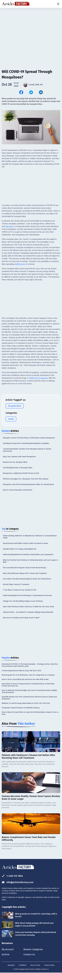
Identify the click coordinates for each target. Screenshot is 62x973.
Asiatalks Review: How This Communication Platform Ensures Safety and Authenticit (29, 698)
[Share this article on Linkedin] (41, 92)
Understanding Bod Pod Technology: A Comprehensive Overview (27, 595)
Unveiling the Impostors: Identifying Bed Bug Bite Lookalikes (26, 443)
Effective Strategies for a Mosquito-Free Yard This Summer (25, 479)
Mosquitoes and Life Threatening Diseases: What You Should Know (28, 484)
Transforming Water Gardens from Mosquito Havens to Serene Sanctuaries (27, 450)
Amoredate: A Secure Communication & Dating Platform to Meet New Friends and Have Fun (28, 685)
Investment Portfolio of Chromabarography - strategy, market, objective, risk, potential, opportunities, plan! (30, 665)
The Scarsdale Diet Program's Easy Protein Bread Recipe (24, 568)
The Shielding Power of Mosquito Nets (17, 468)
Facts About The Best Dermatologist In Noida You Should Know (27, 579)
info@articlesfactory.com (17, 882)
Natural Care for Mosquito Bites (15, 462)
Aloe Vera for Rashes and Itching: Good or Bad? (21, 618)
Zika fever (9, 226)
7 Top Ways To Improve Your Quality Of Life (19, 590)
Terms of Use (35, 965)
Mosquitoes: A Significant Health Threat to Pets (21, 473)
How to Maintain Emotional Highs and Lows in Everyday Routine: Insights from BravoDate (29, 691)
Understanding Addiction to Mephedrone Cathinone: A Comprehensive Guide (30, 537)
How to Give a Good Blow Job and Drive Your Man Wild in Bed (25, 679)
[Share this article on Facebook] (21, 92)
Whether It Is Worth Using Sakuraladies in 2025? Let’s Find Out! (26, 703)
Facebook (11, 965)
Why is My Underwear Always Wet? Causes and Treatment (25, 573)
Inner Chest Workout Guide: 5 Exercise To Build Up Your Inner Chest (28, 607)
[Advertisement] (31, 26)
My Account (8, 949)
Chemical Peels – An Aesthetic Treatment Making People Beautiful (28, 612)
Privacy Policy (49, 965)
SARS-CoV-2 (20, 264)
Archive (5, 954)
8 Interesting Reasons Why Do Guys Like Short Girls (21, 671)
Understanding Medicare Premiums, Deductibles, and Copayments (28, 555)
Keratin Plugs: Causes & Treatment (16, 584)
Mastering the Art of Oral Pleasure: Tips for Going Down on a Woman (28, 675)
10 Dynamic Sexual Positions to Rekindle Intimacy (21, 708)
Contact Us (29, 954)
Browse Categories (33, 949)
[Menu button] (58, 4)
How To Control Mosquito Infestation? (17, 490)
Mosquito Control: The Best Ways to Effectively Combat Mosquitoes (29, 438)
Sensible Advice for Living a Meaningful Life (19, 549)
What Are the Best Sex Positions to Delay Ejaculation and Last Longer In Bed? (30, 561)
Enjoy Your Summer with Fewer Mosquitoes (19, 457)
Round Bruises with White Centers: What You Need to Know (25, 543)
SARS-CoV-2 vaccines (38, 378)
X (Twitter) (22, 965)
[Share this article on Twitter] (31, 92)
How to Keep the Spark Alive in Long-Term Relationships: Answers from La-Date (30, 713)
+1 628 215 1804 (12, 875)
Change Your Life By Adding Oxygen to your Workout (23, 601)
